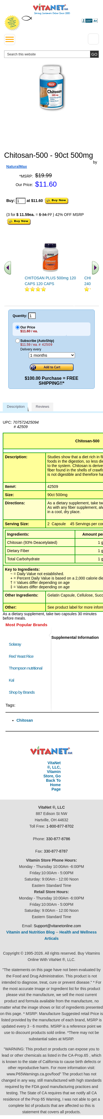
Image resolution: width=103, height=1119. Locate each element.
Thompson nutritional (25, 668)
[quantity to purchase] (21, 201)
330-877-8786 (58, 839)
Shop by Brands (23, 692)
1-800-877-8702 (60, 826)
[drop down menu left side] (9, 39)
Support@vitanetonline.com (57, 926)
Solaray (15, 644)
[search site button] (94, 54)
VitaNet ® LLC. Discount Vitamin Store (51, 750)
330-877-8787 (56, 851)
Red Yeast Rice (21, 656)
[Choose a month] (52, 355)
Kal (11, 680)
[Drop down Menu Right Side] (93, 38)
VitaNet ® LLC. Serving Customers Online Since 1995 (51, 9)
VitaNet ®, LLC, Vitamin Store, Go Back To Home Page (52, 776)
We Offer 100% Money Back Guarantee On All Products (12, 23)
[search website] (51, 54)
